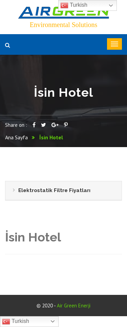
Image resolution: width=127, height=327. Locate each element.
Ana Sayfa (16, 137)
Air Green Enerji (73, 305)
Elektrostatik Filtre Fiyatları (54, 190)
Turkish (15, 322)
